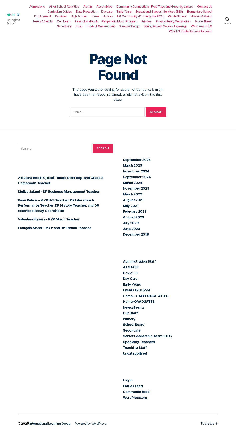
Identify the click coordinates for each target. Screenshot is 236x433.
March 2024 (133, 183)
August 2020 (134, 217)
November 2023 (136, 188)
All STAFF (131, 267)
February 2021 (135, 211)
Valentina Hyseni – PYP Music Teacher (49, 219)
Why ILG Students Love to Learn (190, 31)
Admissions (56, 6)
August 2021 (133, 200)
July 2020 (131, 223)
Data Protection (115, 11)
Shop (152, 26)
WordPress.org (135, 397)
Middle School (203, 16)
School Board (117, 26)
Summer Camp (202, 26)
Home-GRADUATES (139, 301)
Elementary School (43, 16)
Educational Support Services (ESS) (188, 11)
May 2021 (131, 206)
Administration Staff (140, 261)
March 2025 (133, 165)
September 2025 (137, 160)
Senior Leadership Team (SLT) (148, 336)
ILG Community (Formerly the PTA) (166, 16)
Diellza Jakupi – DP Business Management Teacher (60, 191)
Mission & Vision (79, 21)
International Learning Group (50, 423)
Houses (134, 16)
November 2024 (136, 171)
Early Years (153, 11)
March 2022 (133, 194)
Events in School (136, 290)
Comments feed (136, 392)
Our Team (124, 21)
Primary (207, 21)
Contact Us (65, 11)
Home (120, 16)
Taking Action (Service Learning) (118, 31)
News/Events (134, 307)
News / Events (103, 21)
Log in (128, 380)
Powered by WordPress (91, 423)
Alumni (107, 6)
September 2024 (137, 177)
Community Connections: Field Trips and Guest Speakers (174, 6)
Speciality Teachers (139, 342)
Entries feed (133, 386)
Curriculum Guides (89, 11)
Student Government (174, 26)
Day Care (130, 278)
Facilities (87, 16)
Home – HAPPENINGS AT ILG (146, 296)
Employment (68, 16)
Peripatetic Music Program (180, 21)
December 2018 (136, 234)
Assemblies (124, 6)
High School (104, 16)
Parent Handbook (146, 21)
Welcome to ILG (154, 31)
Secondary (137, 26)
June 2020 (132, 229)
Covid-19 (130, 273)
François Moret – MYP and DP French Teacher (55, 228)
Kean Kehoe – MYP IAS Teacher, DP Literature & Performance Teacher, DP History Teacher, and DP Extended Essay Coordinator (59, 205)
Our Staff (130, 313)
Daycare (136, 11)
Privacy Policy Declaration (87, 26)
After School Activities (83, 6)
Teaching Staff (135, 347)
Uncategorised (135, 353)
